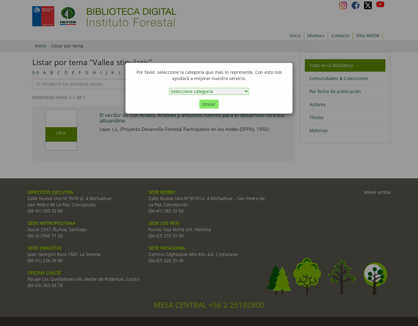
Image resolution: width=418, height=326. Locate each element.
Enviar (209, 104)
